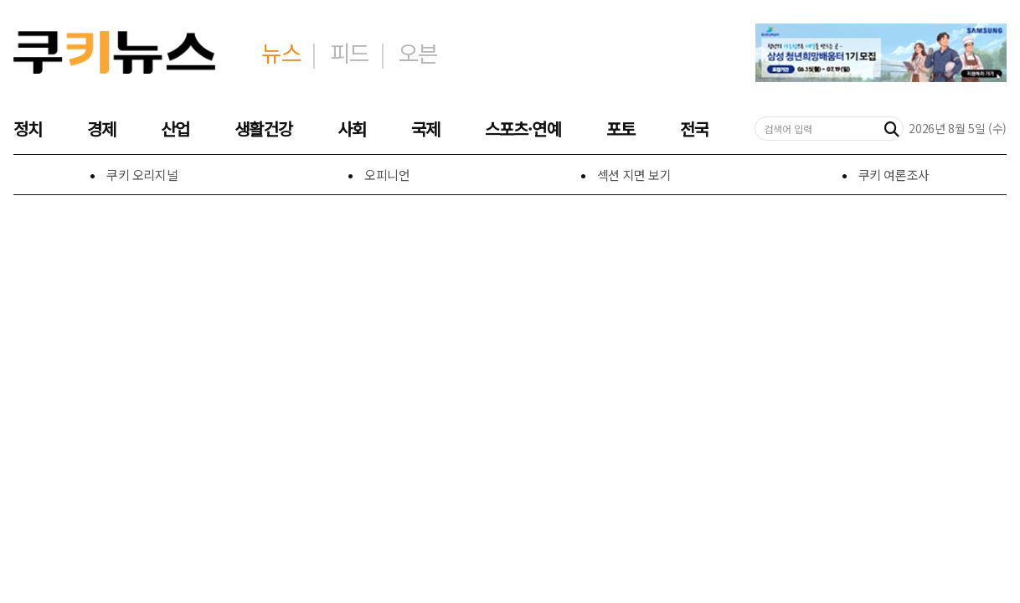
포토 (620, 128)
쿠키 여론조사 (894, 174)
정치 (27, 128)
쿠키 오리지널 (142, 174)
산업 (175, 128)
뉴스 (281, 52)
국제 (425, 128)
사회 (351, 128)
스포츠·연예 (523, 128)
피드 (349, 52)
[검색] (892, 128)
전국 (694, 128)
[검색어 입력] (818, 128)
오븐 (417, 52)
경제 (101, 128)
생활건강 (263, 128)
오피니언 (387, 174)
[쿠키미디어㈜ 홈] (114, 53)
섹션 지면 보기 (634, 174)
